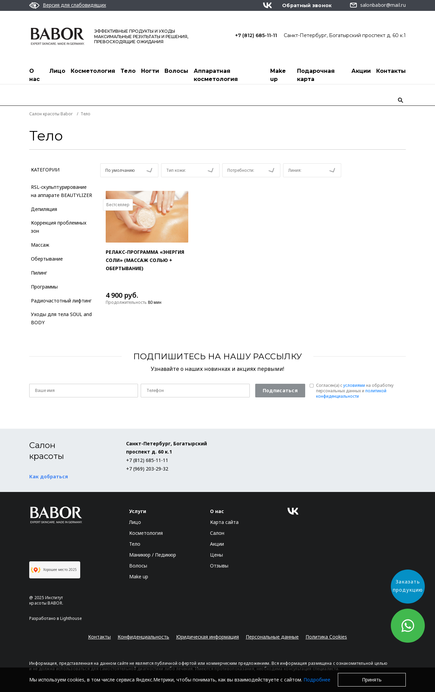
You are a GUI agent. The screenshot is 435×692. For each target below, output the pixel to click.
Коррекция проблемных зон (58, 226)
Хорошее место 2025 (54, 570)
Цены (216, 554)
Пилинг (39, 272)
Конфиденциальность (143, 636)
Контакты (391, 71)
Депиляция (44, 209)
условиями (354, 385)
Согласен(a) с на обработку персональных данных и (355, 391)
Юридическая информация (207, 636)
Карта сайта (224, 522)
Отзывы (219, 565)
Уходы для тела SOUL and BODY (61, 318)
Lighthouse (71, 618)
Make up (278, 75)
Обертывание (47, 259)
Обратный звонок (307, 5)
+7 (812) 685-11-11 (256, 35)
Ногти (150, 71)
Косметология (93, 71)
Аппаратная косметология (216, 75)
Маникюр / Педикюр (152, 554)
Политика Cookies (326, 636)
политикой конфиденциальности (351, 393)
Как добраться (48, 476)
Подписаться (280, 390)
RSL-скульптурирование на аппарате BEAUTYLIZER (61, 191)
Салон (217, 533)
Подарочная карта (316, 75)
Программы (44, 286)
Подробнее (316, 679)
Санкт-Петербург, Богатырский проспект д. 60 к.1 (345, 35)
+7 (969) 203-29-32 (147, 468)
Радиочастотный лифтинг (61, 300)
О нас (34, 75)
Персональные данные (272, 636)
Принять (372, 679)
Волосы (176, 71)
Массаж (40, 245)
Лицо (57, 71)
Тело (128, 71)
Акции (361, 71)
